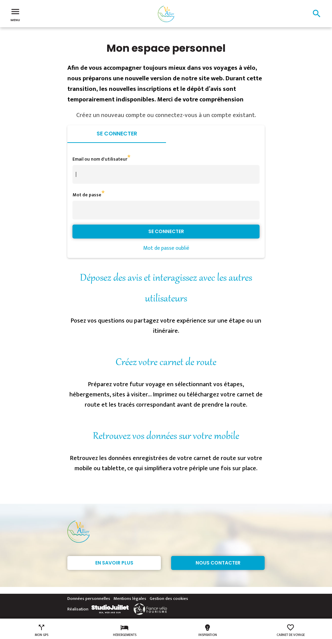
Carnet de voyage (291, 630)
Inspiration (207, 630)
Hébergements (124, 630)
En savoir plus (114, 562)
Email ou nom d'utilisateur (99, 159)
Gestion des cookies (169, 598)
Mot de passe (86, 195)
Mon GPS (41, 630)
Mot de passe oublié (166, 248)
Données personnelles (88, 598)
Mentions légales (130, 598)
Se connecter (117, 133)
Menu (15, 14)
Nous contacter (218, 562)
